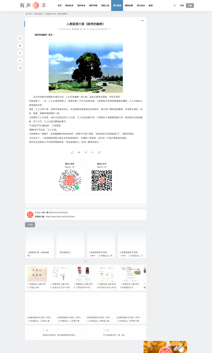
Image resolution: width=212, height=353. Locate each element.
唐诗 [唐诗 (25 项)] (174, 125)
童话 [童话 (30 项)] (174, 104)
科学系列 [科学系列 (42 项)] (168, 80)
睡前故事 (130, 5)
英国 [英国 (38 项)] (168, 108)
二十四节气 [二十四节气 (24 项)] (159, 129)
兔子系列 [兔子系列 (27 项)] (150, 92)
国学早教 (94, 5)
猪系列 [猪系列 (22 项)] (177, 129)
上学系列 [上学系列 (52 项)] (164, 88)
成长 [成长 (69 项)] (172, 84)
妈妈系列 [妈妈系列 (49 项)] (178, 80)
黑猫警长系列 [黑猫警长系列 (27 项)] (162, 100)
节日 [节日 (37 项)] (156, 96)
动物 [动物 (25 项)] (158, 104)
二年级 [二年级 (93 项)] (149, 96)
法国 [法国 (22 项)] (156, 88)
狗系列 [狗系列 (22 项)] (165, 84)
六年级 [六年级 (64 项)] (149, 88)
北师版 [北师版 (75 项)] (149, 121)
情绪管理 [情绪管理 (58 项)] (176, 108)
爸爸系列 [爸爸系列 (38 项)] (158, 80)
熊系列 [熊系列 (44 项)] (149, 84)
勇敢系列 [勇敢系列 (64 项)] (160, 112)
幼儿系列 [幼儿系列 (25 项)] (150, 108)
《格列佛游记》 (65, 248)
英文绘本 (142, 5)
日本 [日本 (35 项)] (174, 92)
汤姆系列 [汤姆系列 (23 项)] (174, 96)
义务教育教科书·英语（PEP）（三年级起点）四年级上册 (97, 250)
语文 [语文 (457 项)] (181, 104)
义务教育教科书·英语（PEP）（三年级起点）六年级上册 (127, 250)
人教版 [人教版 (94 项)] (149, 80)
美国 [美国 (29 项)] (156, 121)
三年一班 (45, 217)
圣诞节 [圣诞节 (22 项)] (178, 116)
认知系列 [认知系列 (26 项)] (174, 100)
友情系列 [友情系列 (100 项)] (150, 125)
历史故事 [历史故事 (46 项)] (166, 104)
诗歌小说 (106, 5)
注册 (190, 5)
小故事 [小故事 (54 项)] (167, 92)
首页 (61, 5)
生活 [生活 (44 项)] (179, 84)
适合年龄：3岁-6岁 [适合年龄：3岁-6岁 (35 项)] (169, 121)
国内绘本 (71, 5)
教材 (152, 5)
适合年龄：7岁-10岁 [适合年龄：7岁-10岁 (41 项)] (154, 116)
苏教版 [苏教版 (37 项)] (157, 84)
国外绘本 (82, 5)
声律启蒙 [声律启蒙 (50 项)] (150, 112)
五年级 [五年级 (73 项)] (167, 125)
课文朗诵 (118, 5)
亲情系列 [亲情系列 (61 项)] (174, 88)
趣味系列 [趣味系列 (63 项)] (160, 108)
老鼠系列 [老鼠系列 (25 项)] (150, 104)
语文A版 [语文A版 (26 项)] (164, 96)
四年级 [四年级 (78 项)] (169, 129)
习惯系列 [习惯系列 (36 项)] (150, 100)
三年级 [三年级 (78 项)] (159, 92)
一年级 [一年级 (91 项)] (149, 129)
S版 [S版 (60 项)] (167, 112)
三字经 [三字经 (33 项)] (159, 125)
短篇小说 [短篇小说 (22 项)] (169, 116)
